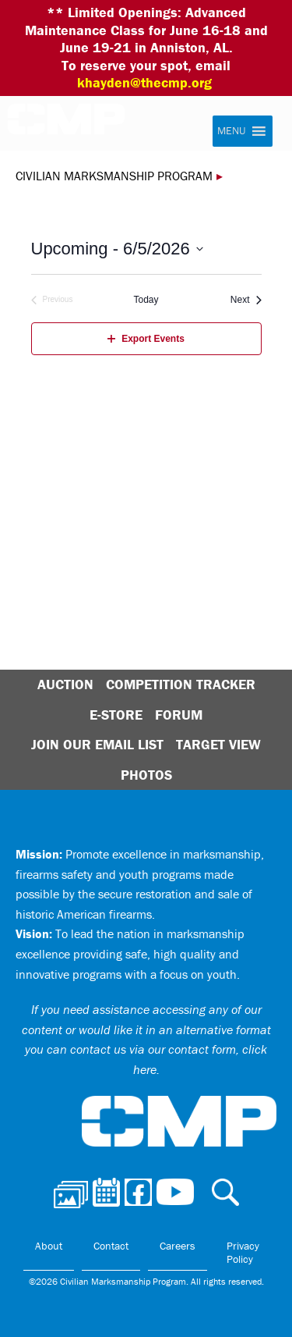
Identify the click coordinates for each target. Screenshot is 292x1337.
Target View (218, 744)
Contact (110, 1246)
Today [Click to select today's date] (145, 299)
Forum (178, 715)
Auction (65, 684)
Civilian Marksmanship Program (74, 125)
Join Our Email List (97, 744)
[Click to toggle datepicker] (117, 248)
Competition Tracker (180, 684)
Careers (177, 1246)
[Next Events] (246, 300)
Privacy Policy (243, 1253)
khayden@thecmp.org (144, 82)
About (48, 1246)
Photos (146, 775)
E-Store (116, 715)
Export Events (146, 338)
